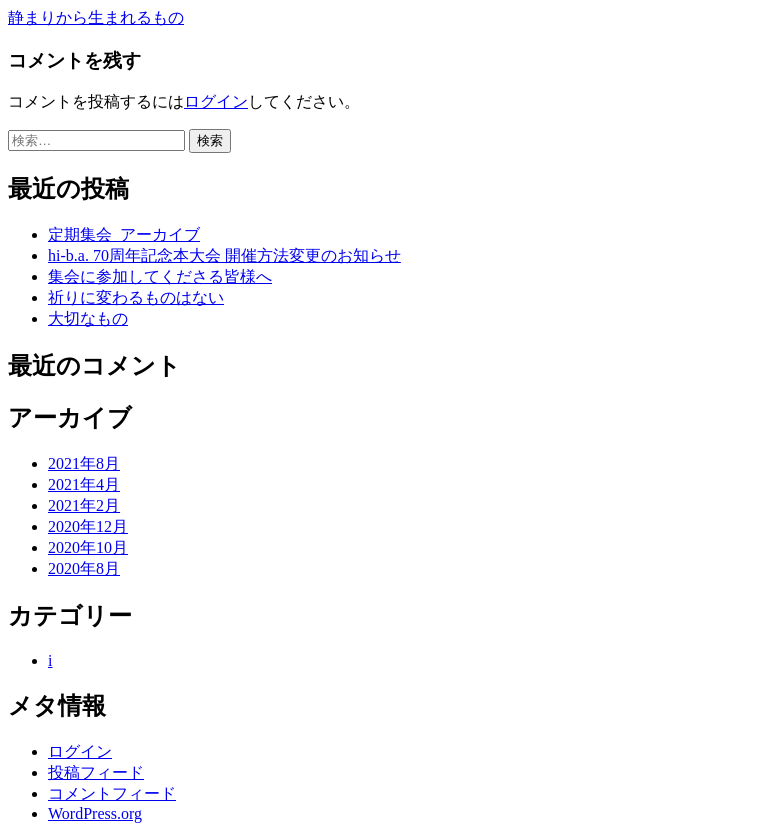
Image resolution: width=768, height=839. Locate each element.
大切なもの (88, 318)
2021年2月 (84, 505)
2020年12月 (88, 526)
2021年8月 (84, 463)
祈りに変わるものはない (136, 297)
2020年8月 (84, 568)
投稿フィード (96, 772)
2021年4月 (84, 484)
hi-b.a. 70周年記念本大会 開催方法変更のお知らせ (224, 255)
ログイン (216, 101)
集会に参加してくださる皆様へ (160, 276)
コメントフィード (112, 793)
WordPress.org (95, 813)
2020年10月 (88, 547)
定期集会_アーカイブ (124, 234)
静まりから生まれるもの (96, 17)
